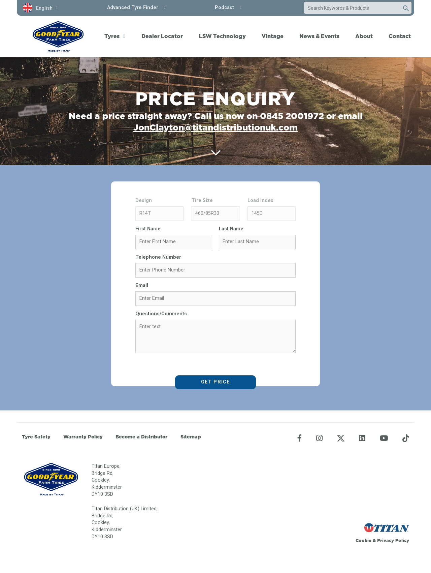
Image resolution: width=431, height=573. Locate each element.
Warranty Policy (83, 436)
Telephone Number (158, 257)
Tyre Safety (36, 436)
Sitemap (190, 436)
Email (141, 285)
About (364, 36)
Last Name (231, 229)
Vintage (273, 36)
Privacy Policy (393, 540)
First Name (148, 229)
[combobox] (351, 8)
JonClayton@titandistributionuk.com (215, 127)
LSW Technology (222, 36)
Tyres (112, 36)
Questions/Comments (161, 314)
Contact (400, 36)
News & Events (319, 36)
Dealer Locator (162, 36)
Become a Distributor (141, 436)
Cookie (363, 540)
